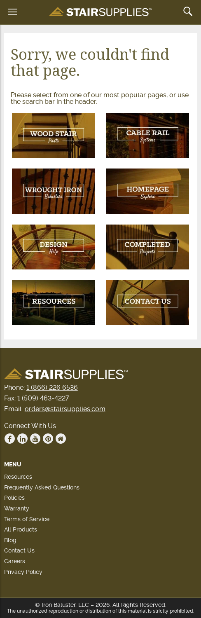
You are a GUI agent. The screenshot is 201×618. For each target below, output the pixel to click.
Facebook (10, 438)
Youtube (35, 438)
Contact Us (19, 550)
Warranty (16, 508)
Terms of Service (26, 519)
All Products (20, 529)
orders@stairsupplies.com (65, 409)
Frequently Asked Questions (41, 487)
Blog (10, 540)
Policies (14, 497)
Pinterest (48, 438)
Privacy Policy (23, 572)
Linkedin (22, 438)
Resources (18, 476)
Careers (14, 561)
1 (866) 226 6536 (52, 387)
